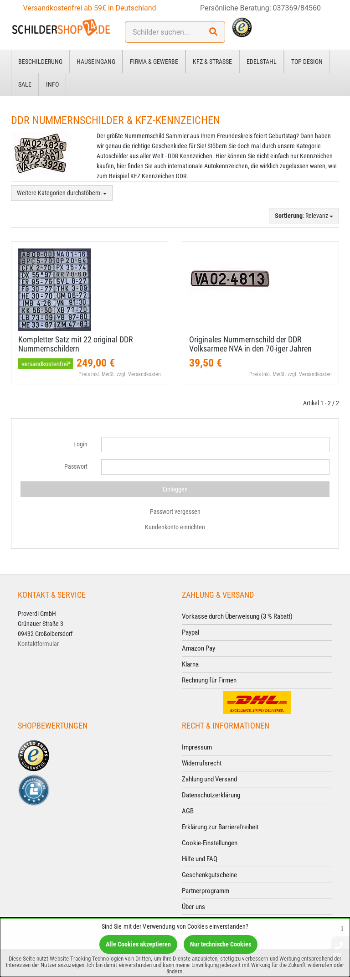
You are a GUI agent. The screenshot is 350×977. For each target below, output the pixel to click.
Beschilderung (40, 61)
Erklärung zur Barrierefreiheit (220, 827)
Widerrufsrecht (201, 763)
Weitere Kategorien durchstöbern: (62, 192)
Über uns (193, 907)
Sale (24, 84)
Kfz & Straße (212, 61)
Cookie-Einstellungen (209, 843)
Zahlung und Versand (209, 779)
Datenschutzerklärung (211, 795)
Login (80, 444)
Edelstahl (262, 61)
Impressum (197, 747)
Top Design (307, 61)
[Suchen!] (213, 31)
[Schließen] (342, 928)
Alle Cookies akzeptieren (138, 944)
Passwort (76, 466)
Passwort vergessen (175, 511)
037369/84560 (297, 8)
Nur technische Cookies (220, 944)
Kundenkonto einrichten (175, 527)
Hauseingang (96, 61)
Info (52, 84)
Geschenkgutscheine (209, 875)
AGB (188, 811)
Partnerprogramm (205, 891)
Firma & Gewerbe (154, 61)
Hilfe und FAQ (199, 859)
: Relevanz (304, 215)
